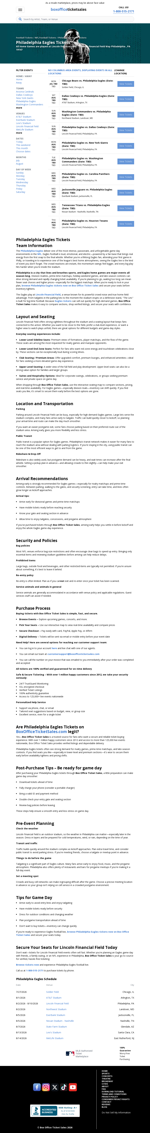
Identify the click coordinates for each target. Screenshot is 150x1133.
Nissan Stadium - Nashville (60, 1020)
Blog (104, 1107)
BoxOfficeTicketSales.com (41, 731)
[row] (91, 84)
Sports (105, 1073)
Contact (106, 1102)
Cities (105, 1084)
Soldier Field (52, 991)
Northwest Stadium (56, 1009)
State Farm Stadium (56, 1026)
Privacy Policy (110, 1097)
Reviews (106, 1104)
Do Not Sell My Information (116, 1112)
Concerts (107, 1076)
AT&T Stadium (53, 997)
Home (105, 1071)
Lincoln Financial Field (57, 1003)
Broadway (107, 1081)
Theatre (106, 1079)
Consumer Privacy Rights (115, 1099)
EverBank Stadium (55, 1015)
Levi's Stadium (53, 1032)
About (105, 1086)
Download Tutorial (113, 1091)
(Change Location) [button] (120, 72)
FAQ (104, 1089)
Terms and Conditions (114, 1094)
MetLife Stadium (54, 1038)
